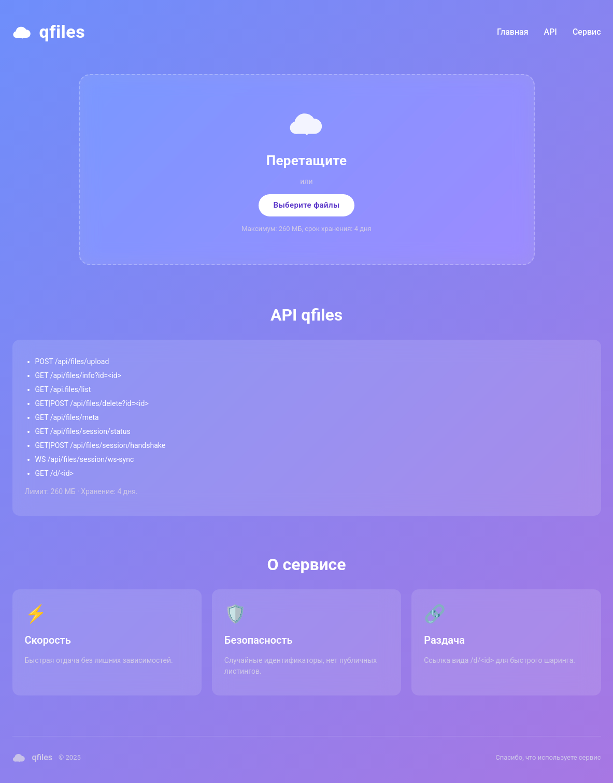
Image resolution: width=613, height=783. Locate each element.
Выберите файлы (306, 205)
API (550, 32)
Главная (513, 32)
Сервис (587, 32)
